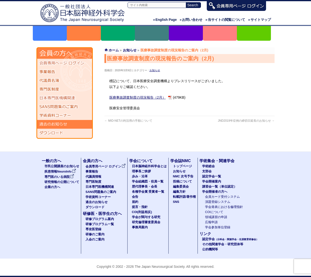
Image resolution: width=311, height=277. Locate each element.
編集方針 (179, 191)
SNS (176, 202)
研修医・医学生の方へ (102, 214)
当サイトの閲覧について (225, 20)
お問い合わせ (191, 20)
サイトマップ (259, 20)
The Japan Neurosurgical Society (159, 267)
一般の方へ (51, 161)
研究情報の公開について (61, 182)
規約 (135, 202)
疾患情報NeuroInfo (60, 171)
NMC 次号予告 (183, 176)
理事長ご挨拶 (141, 171)
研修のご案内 (95, 234)
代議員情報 (93, 176)
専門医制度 (64, 89)
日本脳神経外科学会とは (149, 166)
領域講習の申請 (216, 217)
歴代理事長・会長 (144, 186)
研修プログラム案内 (100, 219)
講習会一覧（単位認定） (219, 186)
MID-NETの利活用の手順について (128, 120)
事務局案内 (140, 227)
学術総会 (208, 166)
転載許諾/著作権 (184, 196)
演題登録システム (217, 202)
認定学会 (230, 239)
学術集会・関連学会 (216, 161)
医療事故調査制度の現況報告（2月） (137, 97)
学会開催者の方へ (214, 191)
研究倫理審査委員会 (146, 222)
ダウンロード (64, 133)
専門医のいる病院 (59, 177)
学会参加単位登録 (217, 227)
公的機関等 (210, 249)
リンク (205, 234)
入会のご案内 (95, 239)
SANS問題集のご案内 (64, 107)
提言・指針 (140, 207)
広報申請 (211, 222)
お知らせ (154, 70)
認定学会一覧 (211, 176)
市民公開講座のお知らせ (61, 166)
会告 (135, 196)
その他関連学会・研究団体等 (222, 244)
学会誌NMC (180, 161)
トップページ (182, 166)
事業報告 (64, 72)
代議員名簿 (64, 80)
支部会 (207, 171)
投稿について (182, 181)
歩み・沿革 (140, 176)
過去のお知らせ (64, 124)
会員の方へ (92, 161)
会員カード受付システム (222, 196)
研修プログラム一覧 (100, 224)
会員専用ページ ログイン (64, 63)
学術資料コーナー (64, 115)
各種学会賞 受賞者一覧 (148, 191)
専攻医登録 (93, 229)
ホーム (114, 50)
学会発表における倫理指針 (224, 207)
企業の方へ (52, 187)
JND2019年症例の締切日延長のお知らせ (246, 120)
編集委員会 (181, 186)
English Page (165, 20)
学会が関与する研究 (146, 217)
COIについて (214, 212)
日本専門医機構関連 (64, 98)
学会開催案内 (211, 181)
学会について (141, 161)
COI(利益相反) (142, 212)
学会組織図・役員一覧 (148, 181)
